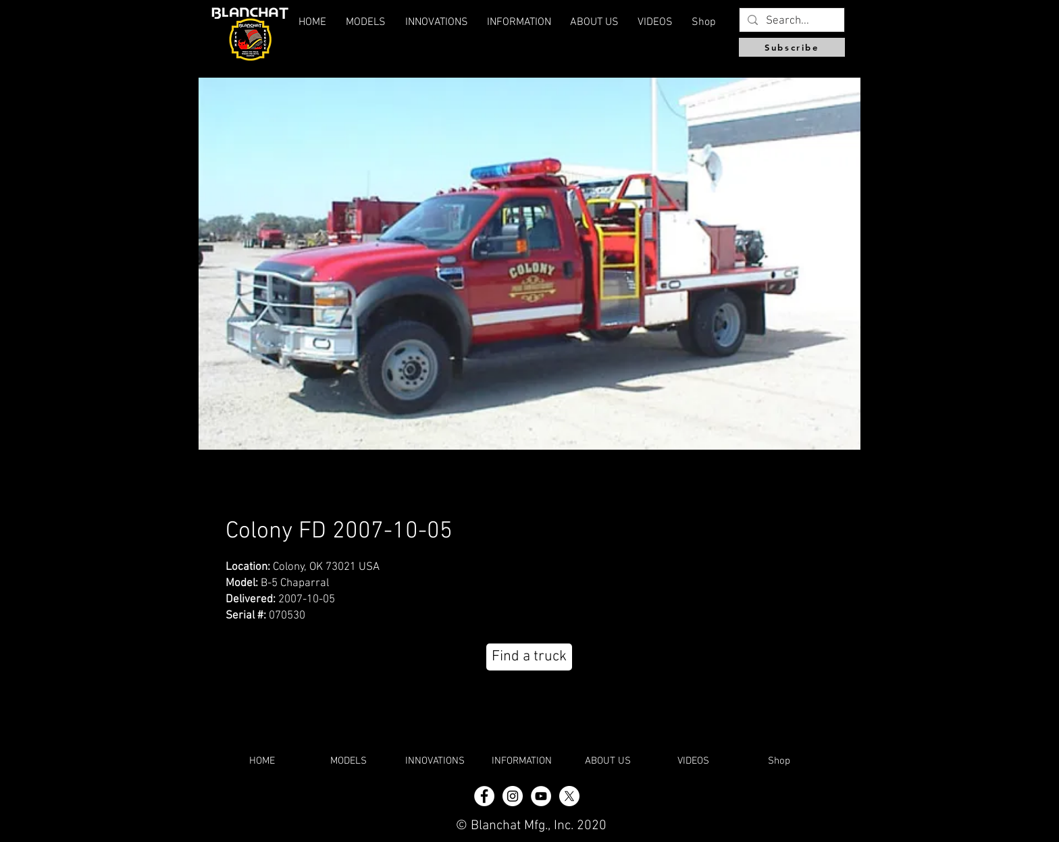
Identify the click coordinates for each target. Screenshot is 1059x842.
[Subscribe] (792, 47)
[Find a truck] (529, 656)
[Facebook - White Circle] (484, 796)
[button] (594, 22)
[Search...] (791, 21)
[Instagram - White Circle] (512, 796)
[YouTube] (541, 796)
